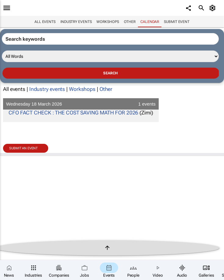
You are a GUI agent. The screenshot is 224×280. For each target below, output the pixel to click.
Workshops (107, 22)
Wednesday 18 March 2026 (81, 103)
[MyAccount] (213, 8)
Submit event (177, 22)
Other (130, 22)
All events (45, 22)
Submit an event (23, 148)
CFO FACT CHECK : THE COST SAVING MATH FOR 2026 (73, 113)
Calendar (149, 22)
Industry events (76, 22)
